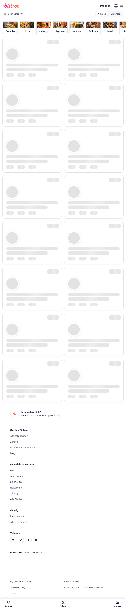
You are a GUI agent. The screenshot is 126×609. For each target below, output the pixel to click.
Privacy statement (72, 581)
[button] (105, 5)
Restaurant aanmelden (22, 447)
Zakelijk (14, 441)
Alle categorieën (19, 435)
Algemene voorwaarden (20, 581)
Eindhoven (16, 481)
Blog (12, 453)
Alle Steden (16, 499)
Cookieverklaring (17, 587)
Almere (14, 470)
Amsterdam (16, 476)
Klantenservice (18, 516)
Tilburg (14, 493)
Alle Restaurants (19, 521)
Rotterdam (16, 487)
